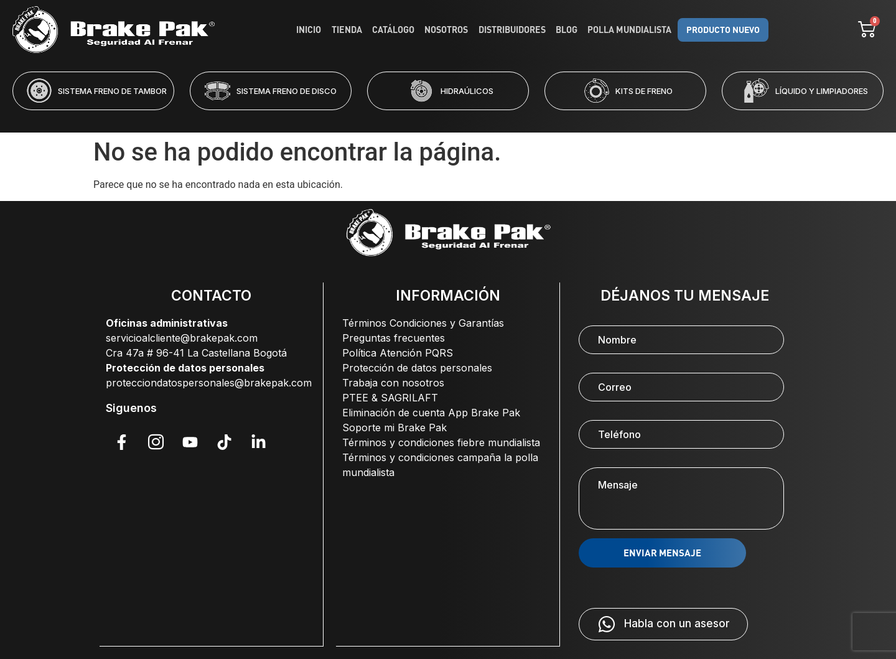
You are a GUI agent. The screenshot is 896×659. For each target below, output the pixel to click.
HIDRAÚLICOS (467, 91)
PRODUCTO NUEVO (721, 29)
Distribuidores (512, 29)
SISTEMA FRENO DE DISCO (286, 91)
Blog (566, 29)
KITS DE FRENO (644, 91)
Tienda (348, 29)
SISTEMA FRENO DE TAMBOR (112, 91)
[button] (397, 118)
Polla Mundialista (629, 29)
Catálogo (394, 29)
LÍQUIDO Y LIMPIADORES (821, 91)
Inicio (311, 29)
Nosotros (447, 29)
